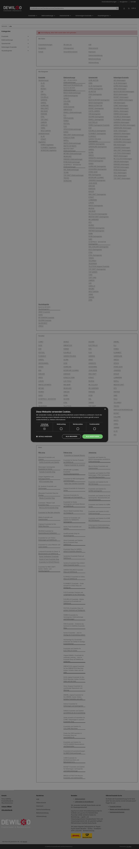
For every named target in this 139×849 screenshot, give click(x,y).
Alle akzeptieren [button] (92, 436)
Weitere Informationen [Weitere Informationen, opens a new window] (57, 420)
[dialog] (69, 424)
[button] (44, 436)
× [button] (105, 409)
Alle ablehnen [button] (71, 436)
